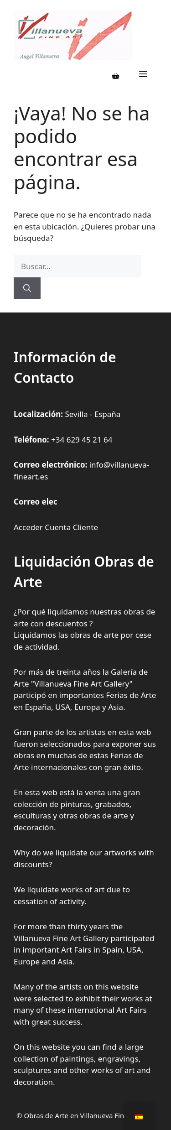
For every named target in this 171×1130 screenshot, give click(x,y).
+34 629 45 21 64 (81, 439)
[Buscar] (27, 288)
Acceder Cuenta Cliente (56, 527)
